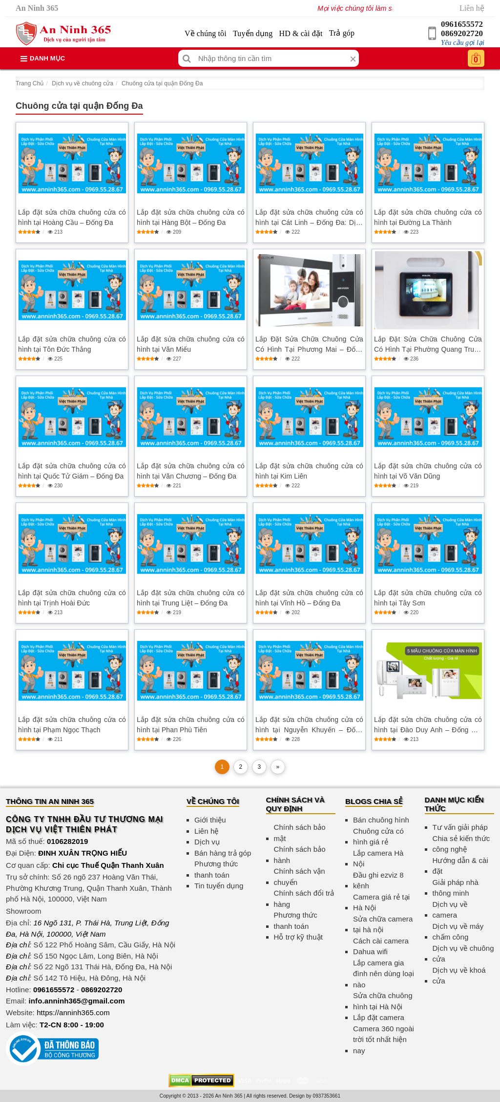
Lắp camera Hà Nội (378, 858)
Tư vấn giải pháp (460, 827)
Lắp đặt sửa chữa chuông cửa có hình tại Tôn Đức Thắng (72, 344)
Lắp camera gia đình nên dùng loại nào (383, 974)
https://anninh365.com (73, 1012)
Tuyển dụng (252, 33)
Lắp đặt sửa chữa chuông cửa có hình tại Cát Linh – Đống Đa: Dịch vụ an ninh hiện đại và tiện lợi (309, 218)
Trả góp (341, 33)
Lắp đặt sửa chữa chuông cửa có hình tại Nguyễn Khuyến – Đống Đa (309, 725)
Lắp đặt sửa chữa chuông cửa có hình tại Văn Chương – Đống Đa (191, 471)
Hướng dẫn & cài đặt (460, 866)
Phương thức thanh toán (216, 869)
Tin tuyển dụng (218, 886)
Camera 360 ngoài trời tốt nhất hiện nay (383, 1039)
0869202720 (462, 33)
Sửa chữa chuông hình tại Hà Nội (383, 1001)
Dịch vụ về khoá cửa (459, 975)
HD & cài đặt (301, 33)
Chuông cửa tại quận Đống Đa (162, 83)
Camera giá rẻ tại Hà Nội (381, 902)
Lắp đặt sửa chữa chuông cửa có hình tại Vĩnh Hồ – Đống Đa (309, 598)
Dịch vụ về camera (450, 910)
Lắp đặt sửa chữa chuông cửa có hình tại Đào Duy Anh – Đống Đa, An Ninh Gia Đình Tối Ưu (428, 725)
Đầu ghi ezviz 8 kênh (378, 880)
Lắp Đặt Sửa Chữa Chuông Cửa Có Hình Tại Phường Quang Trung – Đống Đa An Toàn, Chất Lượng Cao (428, 345)
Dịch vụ (207, 842)
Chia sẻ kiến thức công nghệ (461, 844)
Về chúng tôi (206, 33)
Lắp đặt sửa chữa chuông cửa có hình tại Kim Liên (309, 471)
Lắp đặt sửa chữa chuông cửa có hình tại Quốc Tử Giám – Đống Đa (72, 471)
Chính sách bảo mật (300, 832)
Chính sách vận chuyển (299, 876)
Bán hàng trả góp (222, 853)
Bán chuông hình (381, 820)
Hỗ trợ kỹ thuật (298, 937)
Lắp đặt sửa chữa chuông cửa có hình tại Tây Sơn (428, 598)
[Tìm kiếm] (186, 58)
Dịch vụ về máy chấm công (458, 932)
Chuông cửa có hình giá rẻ (378, 836)
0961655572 (462, 24)
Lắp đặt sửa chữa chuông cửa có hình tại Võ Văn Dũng (428, 471)
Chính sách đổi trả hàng (304, 898)
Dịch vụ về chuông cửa (82, 83)
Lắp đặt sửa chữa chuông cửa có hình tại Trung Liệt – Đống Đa (191, 598)
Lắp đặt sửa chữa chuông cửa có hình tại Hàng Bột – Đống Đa (191, 217)
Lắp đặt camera (378, 1017)
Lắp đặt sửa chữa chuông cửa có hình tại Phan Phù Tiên (191, 725)
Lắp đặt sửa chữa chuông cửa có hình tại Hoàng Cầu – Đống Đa (72, 217)
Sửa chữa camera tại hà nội (383, 924)
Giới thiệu (210, 820)
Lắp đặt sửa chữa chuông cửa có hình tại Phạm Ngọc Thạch (72, 725)
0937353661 (327, 1096)
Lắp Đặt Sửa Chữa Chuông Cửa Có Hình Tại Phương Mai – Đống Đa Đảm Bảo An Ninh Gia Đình (309, 345)
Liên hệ (471, 8)
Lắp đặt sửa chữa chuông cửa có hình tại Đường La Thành (428, 217)
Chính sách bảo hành (300, 854)
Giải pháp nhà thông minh (456, 888)
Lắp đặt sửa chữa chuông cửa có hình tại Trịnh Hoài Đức (72, 598)
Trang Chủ (29, 83)
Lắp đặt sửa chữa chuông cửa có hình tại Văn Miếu (191, 344)
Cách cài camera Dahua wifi (381, 946)
